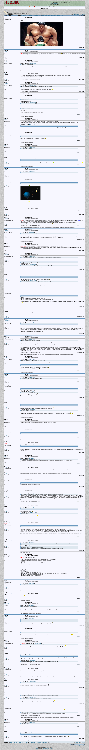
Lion (22, 13)
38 (26, 15)
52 (43, 15)
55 (47, 15)
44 (34, 15)
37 (25, 15)
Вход (51, 3)
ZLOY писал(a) (32, 124)
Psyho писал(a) (31, 232)
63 (57, 15)
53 (45, 15)
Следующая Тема (82, 14)
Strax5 (24, 13)
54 (46, 15)
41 (30, 15)
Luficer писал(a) (32, 618)
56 (48, 15)
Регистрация (55, 3)
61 (54, 15)
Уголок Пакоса (10, 13)
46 (36, 15)
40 (29, 15)
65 (59, 15)
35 (23, 15)
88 (62, 15)
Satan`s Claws (19, 13)
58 (51, 15)
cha (26, 13)
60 (53, 15)
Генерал (8, 12)
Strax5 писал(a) (31, 339)
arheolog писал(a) (32, 711)
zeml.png (30, 201)
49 (40, 15)
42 (31, 15)
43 (20, 742)
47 (37, 15)
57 (49, 15)
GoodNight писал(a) (32, 63)
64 (58, 15)
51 (42, 15)
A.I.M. (6, 11)
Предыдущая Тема (76, 14)
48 (26, 742)
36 (24, 15)
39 (28, 15)
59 (52, 15)
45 (35, 15)
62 (43, 742)
